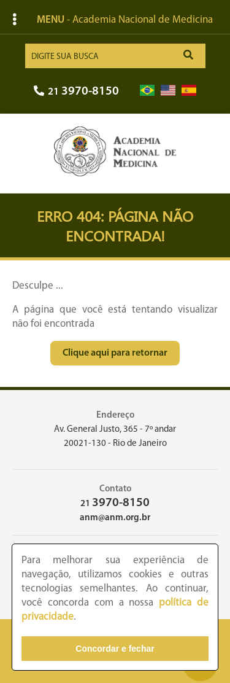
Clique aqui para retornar (115, 353)
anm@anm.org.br (115, 518)
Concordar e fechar (114, 649)
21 (76, 92)
